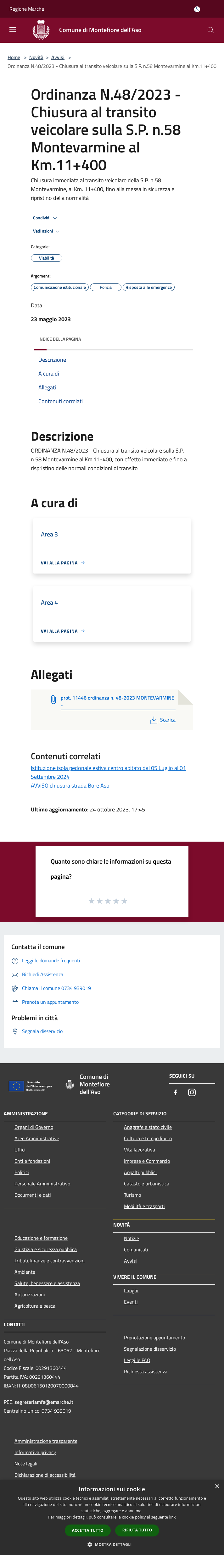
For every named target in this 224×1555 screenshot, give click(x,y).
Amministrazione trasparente (45, 1441)
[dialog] (112, 1517)
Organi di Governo (33, 1127)
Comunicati (136, 1249)
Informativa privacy (35, 1452)
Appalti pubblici (140, 1172)
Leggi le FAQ (137, 1360)
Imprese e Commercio (147, 1161)
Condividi (46, 218)
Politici (21, 1172)
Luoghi (131, 1290)
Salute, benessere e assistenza (47, 1283)
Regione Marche (26, 9)
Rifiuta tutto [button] (137, 1530)
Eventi (131, 1301)
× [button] (217, 1486)
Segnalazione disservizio (150, 1349)
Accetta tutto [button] (88, 1530)
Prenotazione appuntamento (154, 1337)
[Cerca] (211, 30)
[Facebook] (175, 1093)
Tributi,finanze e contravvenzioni (49, 1260)
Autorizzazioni (29, 1294)
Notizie (131, 1238)
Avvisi (57, 57)
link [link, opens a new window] (172, 1517)
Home (14, 57)
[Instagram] (192, 1093)
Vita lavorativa (139, 1149)
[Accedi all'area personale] (197, 9)
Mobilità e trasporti (144, 1206)
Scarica (162, 719)
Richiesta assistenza (145, 1371)
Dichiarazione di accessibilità (45, 1475)
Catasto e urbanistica (146, 1183)
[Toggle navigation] (12, 29)
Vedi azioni (47, 231)
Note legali (25, 1463)
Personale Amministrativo (42, 1183)
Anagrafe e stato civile (148, 1127)
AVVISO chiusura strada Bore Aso (70, 785)
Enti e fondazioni (32, 1161)
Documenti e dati (32, 1195)
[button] (112, 1544)
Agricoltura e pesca (34, 1306)
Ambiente (24, 1272)
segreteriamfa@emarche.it (43, 1402)
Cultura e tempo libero (148, 1138)
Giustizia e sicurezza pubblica (45, 1249)
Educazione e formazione (41, 1238)
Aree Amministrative (36, 1138)
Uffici (19, 1149)
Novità (36, 57)
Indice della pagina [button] (59, 339)
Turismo (132, 1195)
